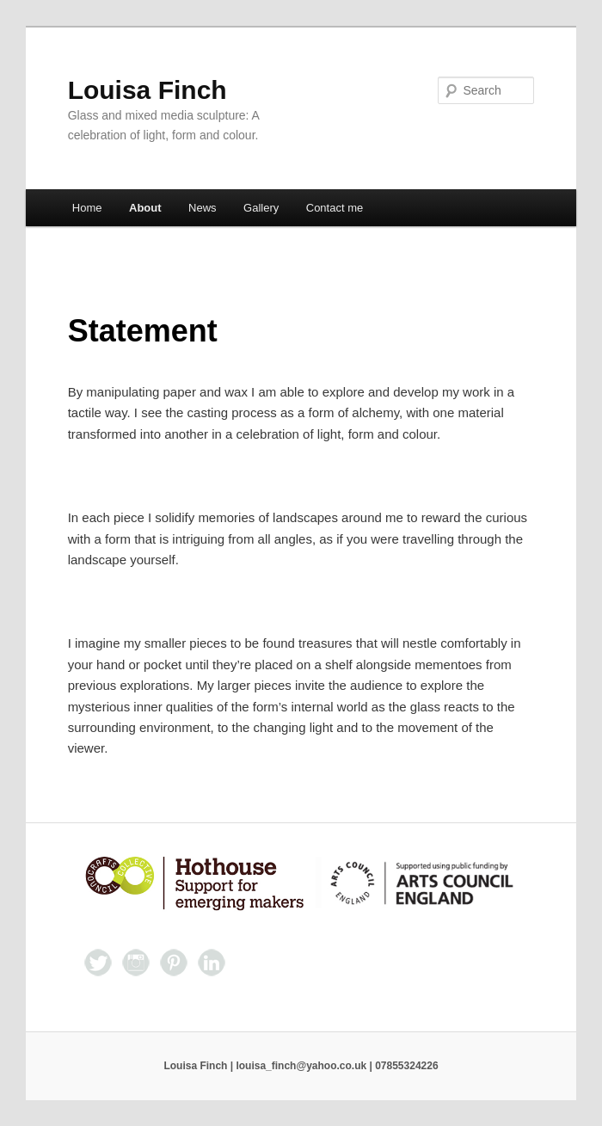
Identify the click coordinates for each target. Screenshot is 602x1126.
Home (87, 207)
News (202, 207)
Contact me (334, 207)
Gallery (261, 207)
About (145, 207)
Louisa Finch (147, 90)
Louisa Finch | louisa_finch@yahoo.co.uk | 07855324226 (300, 1066)
